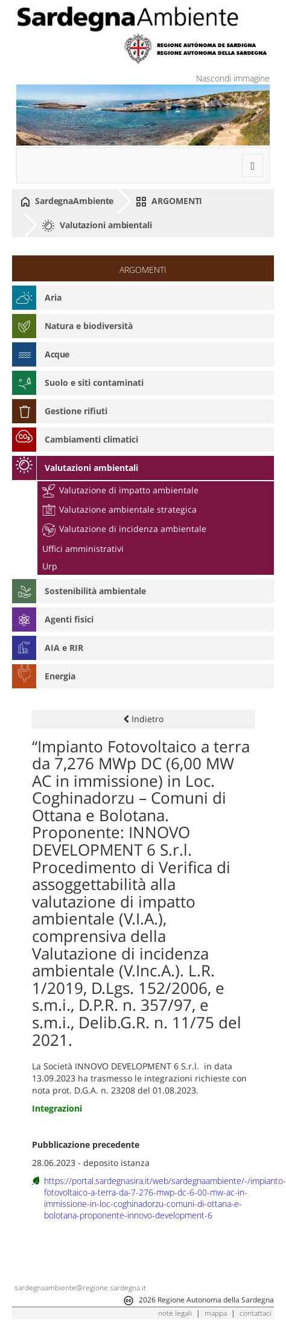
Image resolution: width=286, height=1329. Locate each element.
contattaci (256, 1313)
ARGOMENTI (169, 201)
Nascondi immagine (233, 78)
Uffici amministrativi (83, 548)
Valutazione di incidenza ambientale (124, 528)
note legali (175, 1313)
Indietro (143, 719)
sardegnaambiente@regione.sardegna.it (80, 1288)
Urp (49, 566)
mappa (216, 1313)
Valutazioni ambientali (97, 225)
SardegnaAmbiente (67, 201)
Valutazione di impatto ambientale (120, 490)
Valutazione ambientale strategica (119, 509)
